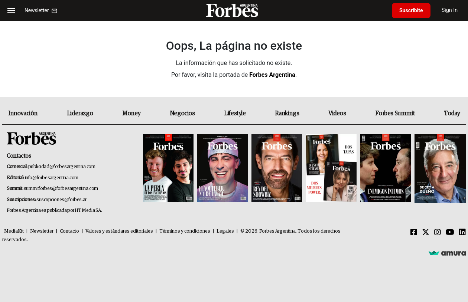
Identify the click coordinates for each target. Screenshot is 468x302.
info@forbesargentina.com (51, 177)
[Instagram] (437, 232)
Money (131, 113)
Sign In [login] (450, 10)
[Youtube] (450, 232)
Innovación (23, 113)
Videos (337, 113)
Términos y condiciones (184, 231)
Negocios (182, 113)
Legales (225, 231)
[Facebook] (413, 232)
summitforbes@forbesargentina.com (61, 188)
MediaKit (14, 231)
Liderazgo (80, 113)
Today (452, 113)
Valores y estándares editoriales (119, 231)
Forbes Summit (395, 113)
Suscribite (411, 10)
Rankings (287, 113)
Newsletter (41, 231)
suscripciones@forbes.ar (61, 199)
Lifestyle (235, 113)
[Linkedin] (462, 232)
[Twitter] (425, 232)
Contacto (69, 231)
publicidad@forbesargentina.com (61, 166)
